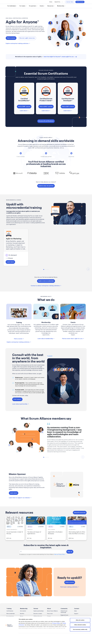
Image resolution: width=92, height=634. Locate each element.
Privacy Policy (56, 618)
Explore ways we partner (46, 185)
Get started (23, 611)
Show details (75, 631)
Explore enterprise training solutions (18, 43)
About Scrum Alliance (52, 611)
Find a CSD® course (68, 106)
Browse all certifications (46, 121)
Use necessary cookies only (80, 624)
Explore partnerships (39, 611)
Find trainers (17, 399)
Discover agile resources (27, 38)
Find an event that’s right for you (73, 338)
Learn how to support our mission (20, 497)
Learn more (24, 110)
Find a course (80, 1)
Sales (75, 611)
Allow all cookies (80, 615)
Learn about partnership (20, 404)
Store (50, 1)
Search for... (59, 2)
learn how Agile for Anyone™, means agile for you (60, 56)
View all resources (79, 512)
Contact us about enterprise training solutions (46, 285)
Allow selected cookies (80, 620)
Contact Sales (69, 1)
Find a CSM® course (24, 106)
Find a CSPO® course (46, 106)
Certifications (10, 611)
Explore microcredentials (46, 281)
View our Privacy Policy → (60, 554)
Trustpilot (49, 356)
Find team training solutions (69, 587)
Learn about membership (46, 338)
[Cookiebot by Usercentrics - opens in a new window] (9, 631)
